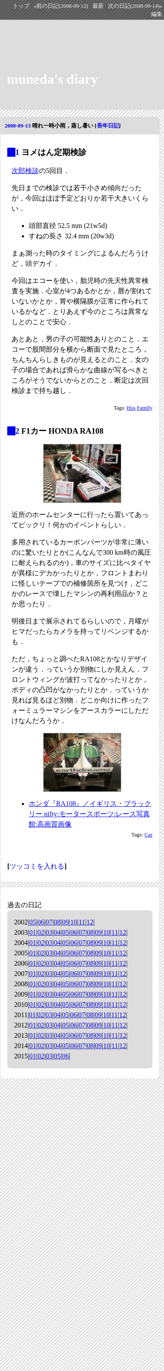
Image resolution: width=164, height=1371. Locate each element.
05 (32, 922)
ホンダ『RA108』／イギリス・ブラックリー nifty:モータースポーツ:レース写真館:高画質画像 (90, 814)
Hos (131, 408)
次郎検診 (25, 170)
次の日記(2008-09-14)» (135, 6)
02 (40, 932)
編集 (156, 14)
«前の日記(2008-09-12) (61, 6)
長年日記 (108, 125)
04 (57, 932)
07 (49, 922)
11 (81, 922)
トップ (21, 6)
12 (89, 922)
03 (49, 932)
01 (32, 932)
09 (65, 922)
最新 (98, 6)
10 (73, 922)
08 (57, 922)
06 (40, 922)
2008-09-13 (18, 125)
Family (144, 408)
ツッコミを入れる (36, 866)
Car (148, 835)
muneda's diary (52, 79)
